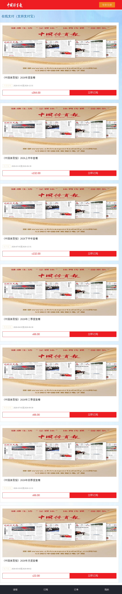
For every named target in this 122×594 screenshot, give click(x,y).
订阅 (46, 589)
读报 (15, 589)
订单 (76, 589)
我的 (107, 589)
